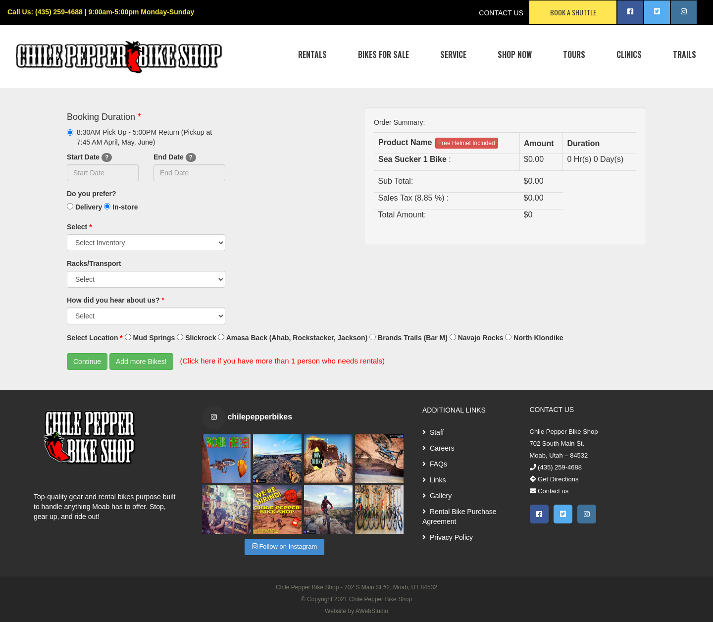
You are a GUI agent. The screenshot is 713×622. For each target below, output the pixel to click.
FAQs (434, 464)
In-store (121, 207)
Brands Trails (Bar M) (408, 338)
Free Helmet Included (466, 143)
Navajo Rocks (477, 338)
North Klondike (534, 338)
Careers (438, 448)
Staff (433, 432)
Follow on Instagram (284, 546)
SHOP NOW (515, 54)
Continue (87, 361)
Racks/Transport (94, 263)
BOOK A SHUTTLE (573, 12)
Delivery (84, 207)
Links (434, 480)
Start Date (89, 157)
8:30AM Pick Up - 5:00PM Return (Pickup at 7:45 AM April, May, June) (139, 137)
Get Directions (554, 479)
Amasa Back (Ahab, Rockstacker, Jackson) (292, 338)
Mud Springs (150, 338)
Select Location (95, 338)
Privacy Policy (447, 537)
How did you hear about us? (115, 300)
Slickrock (196, 338)
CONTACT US (501, 13)
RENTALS (312, 54)
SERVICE (453, 54)
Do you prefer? (91, 194)
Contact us (549, 491)
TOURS (574, 54)
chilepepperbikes (259, 417)
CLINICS (629, 54)
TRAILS (684, 54)
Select (79, 227)
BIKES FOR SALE (383, 54)
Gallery (437, 496)
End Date (174, 157)
